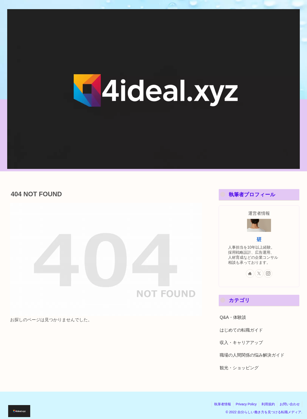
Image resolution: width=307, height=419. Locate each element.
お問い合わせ (289, 404)
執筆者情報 (221, 404)
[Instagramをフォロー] (268, 273)
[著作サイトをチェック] (250, 273)
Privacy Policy (245, 404)
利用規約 (267, 404)
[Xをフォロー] (259, 273)
